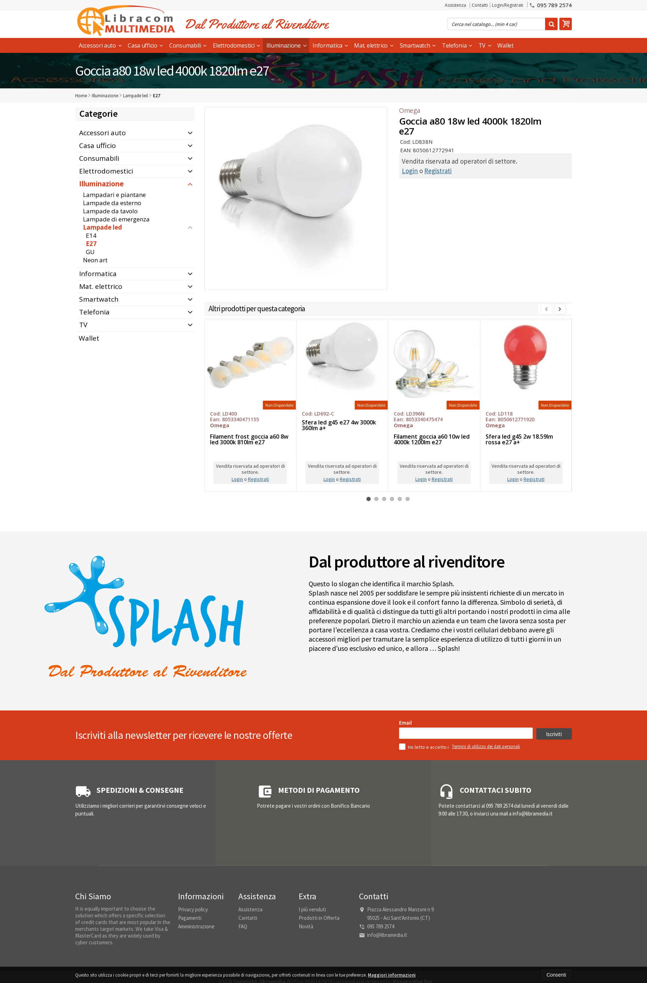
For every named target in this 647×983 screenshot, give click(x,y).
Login (410, 170)
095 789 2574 (550, 4)
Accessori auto (100, 45)
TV (485, 45)
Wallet (505, 45)
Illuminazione (286, 45)
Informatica (330, 45)
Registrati (438, 170)
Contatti (480, 5)
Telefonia (457, 45)
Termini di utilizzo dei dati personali (486, 847)
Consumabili (187, 45)
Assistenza (455, 5)
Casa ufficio (145, 45)
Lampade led (102, 227)
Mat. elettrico (373, 45)
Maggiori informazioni (392, 975)
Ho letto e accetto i (424, 847)
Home (81, 96)
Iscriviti (554, 834)
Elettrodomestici (236, 45)
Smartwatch (418, 45)
